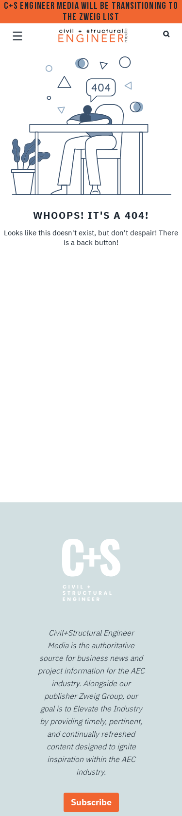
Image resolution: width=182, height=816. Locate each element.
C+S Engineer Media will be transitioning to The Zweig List (91, 11)
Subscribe (91, 802)
